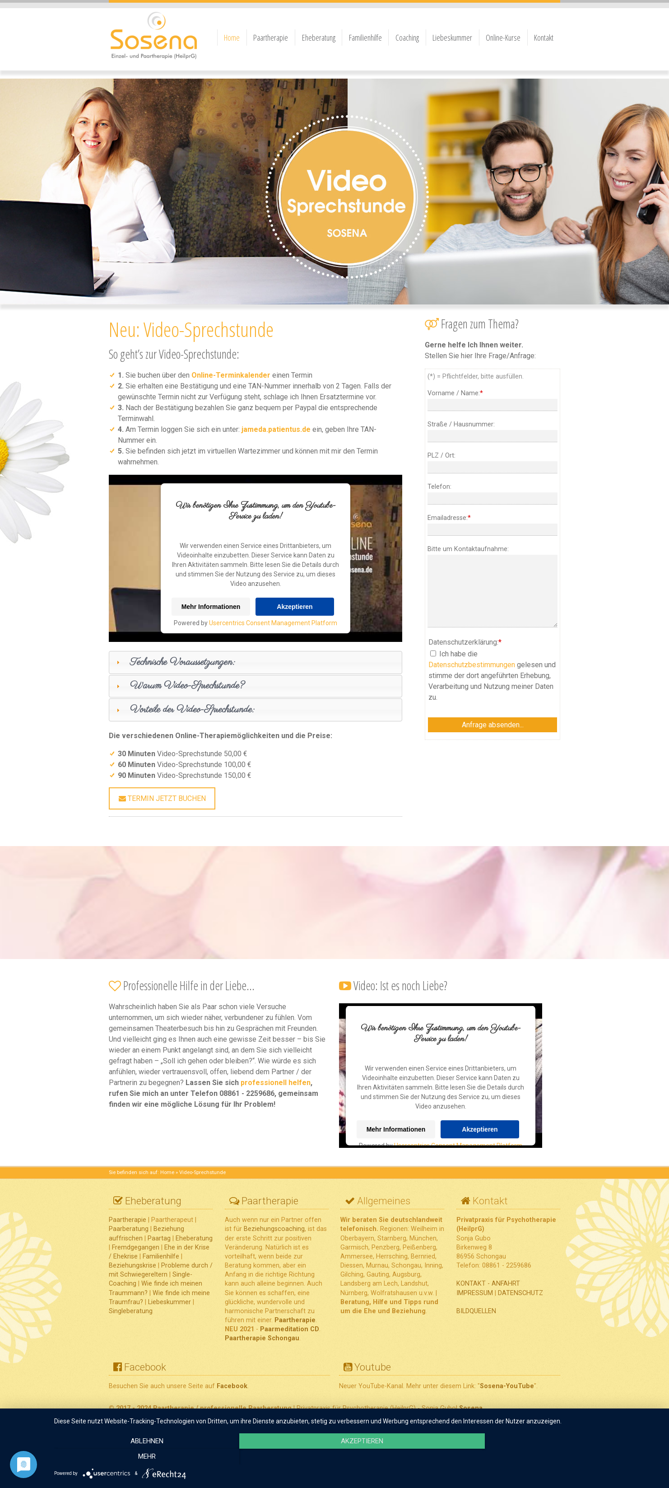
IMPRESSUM (474, 1293)
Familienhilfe (365, 37)
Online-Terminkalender (230, 375)
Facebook (145, 1367)
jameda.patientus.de (276, 429)
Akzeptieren (294, 606)
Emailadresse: (449, 518)
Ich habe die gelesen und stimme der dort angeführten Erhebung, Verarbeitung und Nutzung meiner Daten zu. (492, 676)
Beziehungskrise (132, 1265)
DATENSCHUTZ (520, 1293)
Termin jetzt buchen (162, 798)
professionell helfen (276, 1082)
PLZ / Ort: (441, 455)
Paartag (159, 1238)
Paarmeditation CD (289, 1329)
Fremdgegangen (134, 1247)
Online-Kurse (503, 37)
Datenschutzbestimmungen (471, 664)
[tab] (255, 662)
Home (232, 37)
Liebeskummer (452, 37)
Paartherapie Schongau (262, 1338)
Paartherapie (270, 37)
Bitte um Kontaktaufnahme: (468, 549)
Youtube (372, 1367)
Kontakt (543, 37)
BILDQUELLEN (476, 1311)
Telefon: (439, 487)
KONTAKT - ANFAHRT (488, 1283)
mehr (569, 1457)
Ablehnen (145, 1457)
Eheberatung (318, 37)
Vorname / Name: (455, 393)
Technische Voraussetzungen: (182, 662)
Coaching (407, 37)
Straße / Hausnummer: (461, 424)
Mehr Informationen (211, 606)
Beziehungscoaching (274, 1229)
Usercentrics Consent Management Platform (273, 623)
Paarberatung (129, 1229)
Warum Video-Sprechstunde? (187, 685)
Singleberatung (131, 1311)
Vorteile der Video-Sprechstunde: (192, 709)
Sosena (471, 1408)
